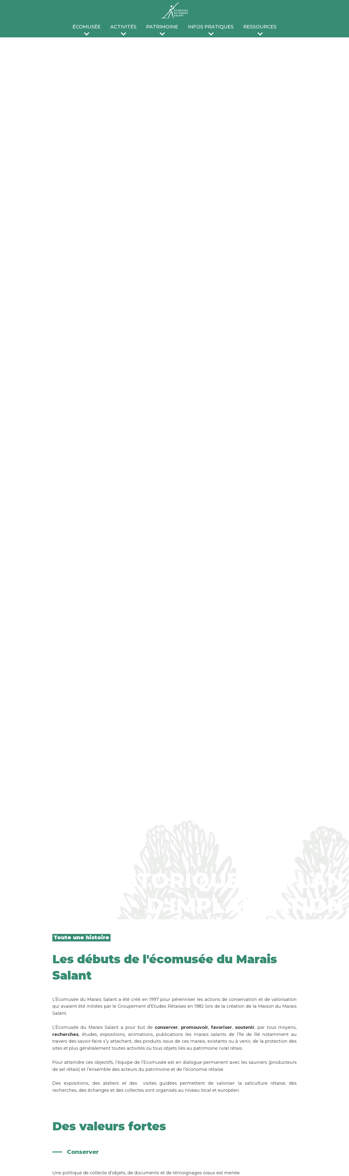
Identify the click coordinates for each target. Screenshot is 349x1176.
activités (123, 27)
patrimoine (162, 27)
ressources (260, 27)
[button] (86, 27)
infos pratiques (211, 27)
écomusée (86, 27)
